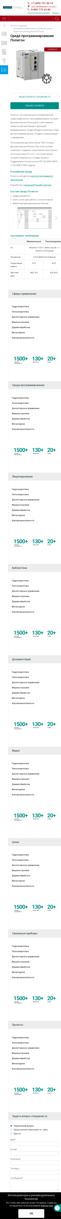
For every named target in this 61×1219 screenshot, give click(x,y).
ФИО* (13, 1140)
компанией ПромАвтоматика (37, 185)
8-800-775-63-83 (40, 9)
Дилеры (55, 13)
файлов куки (47, 1206)
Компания (15, 1159)
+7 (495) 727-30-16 (42, 3)
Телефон (14, 1168)
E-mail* (13, 1149)
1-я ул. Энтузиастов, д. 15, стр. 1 (43, 6)
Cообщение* (16, 1178)
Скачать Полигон (34, 106)
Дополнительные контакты (38, 13)
